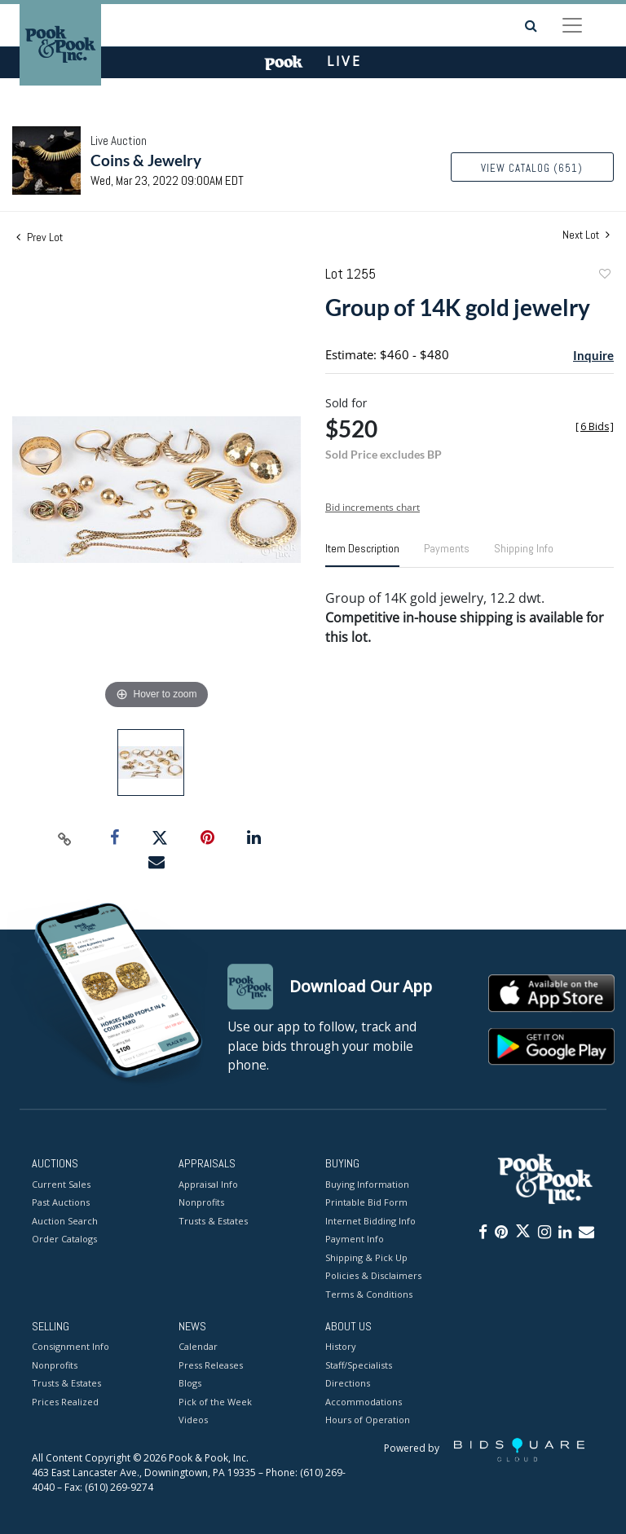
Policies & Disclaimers (373, 1275)
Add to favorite (604, 275)
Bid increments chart (372, 507)
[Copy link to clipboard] (65, 838)
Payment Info (354, 1239)
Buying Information (367, 1184)
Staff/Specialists (358, 1365)
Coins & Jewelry (145, 160)
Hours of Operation (367, 1420)
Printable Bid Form (366, 1202)
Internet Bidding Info (370, 1221)
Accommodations (363, 1402)
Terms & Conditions (368, 1294)
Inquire (593, 355)
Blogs (190, 1384)
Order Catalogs (64, 1239)
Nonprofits (201, 1202)
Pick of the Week (215, 1402)
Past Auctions (61, 1202)
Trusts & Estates (213, 1221)
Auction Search (65, 1221)
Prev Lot (39, 237)
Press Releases (211, 1365)
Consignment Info (70, 1347)
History (340, 1347)
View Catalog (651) (532, 168)
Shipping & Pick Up (366, 1257)
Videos (193, 1420)
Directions (347, 1384)
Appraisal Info (208, 1184)
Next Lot (586, 235)
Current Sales (61, 1184)
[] (594, 426)
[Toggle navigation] (572, 25)
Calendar (198, 1347)
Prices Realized (65, 1402)
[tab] (362, 555)
